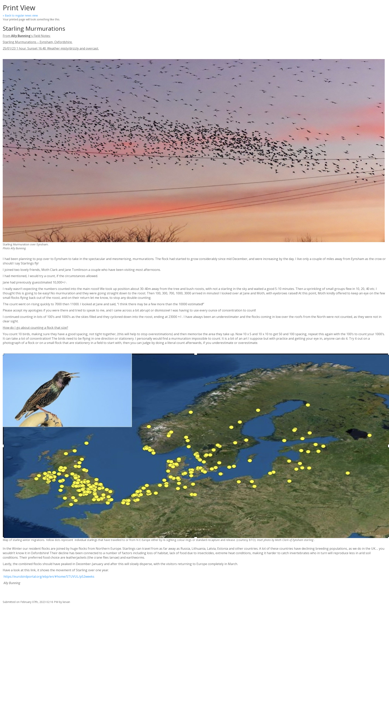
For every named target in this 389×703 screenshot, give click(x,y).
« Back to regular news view (20, 15)
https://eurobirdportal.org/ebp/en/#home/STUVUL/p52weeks (48, 576)
